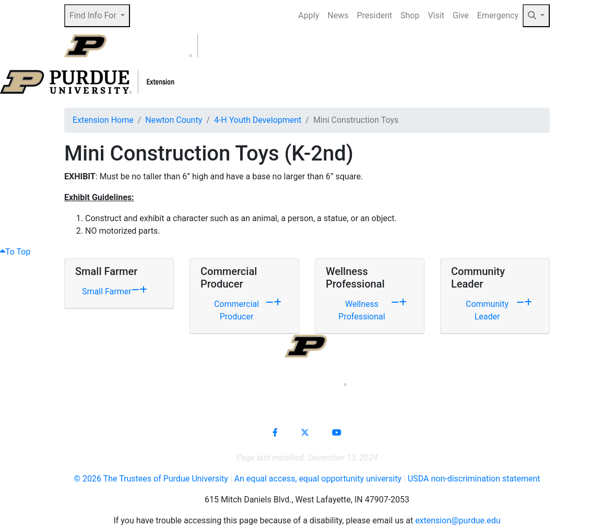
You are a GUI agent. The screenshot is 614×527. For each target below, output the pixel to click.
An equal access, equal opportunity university (318, 479)
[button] (536, 15)
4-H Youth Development (257, 120)
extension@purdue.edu (457, 520)
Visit (436, 15)
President (374, 15)
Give (461, 15)
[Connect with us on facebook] (275, 432)
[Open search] (526, 46)
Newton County (173, 120)
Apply (308, 15)
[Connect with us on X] (304, 432)
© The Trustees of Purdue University (151, 479)
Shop (409, 15)
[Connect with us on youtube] (337, 432)
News (337, 15)
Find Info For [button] (94, 15)
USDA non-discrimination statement (474, 479)
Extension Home (103, 120)
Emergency (497, 15)
